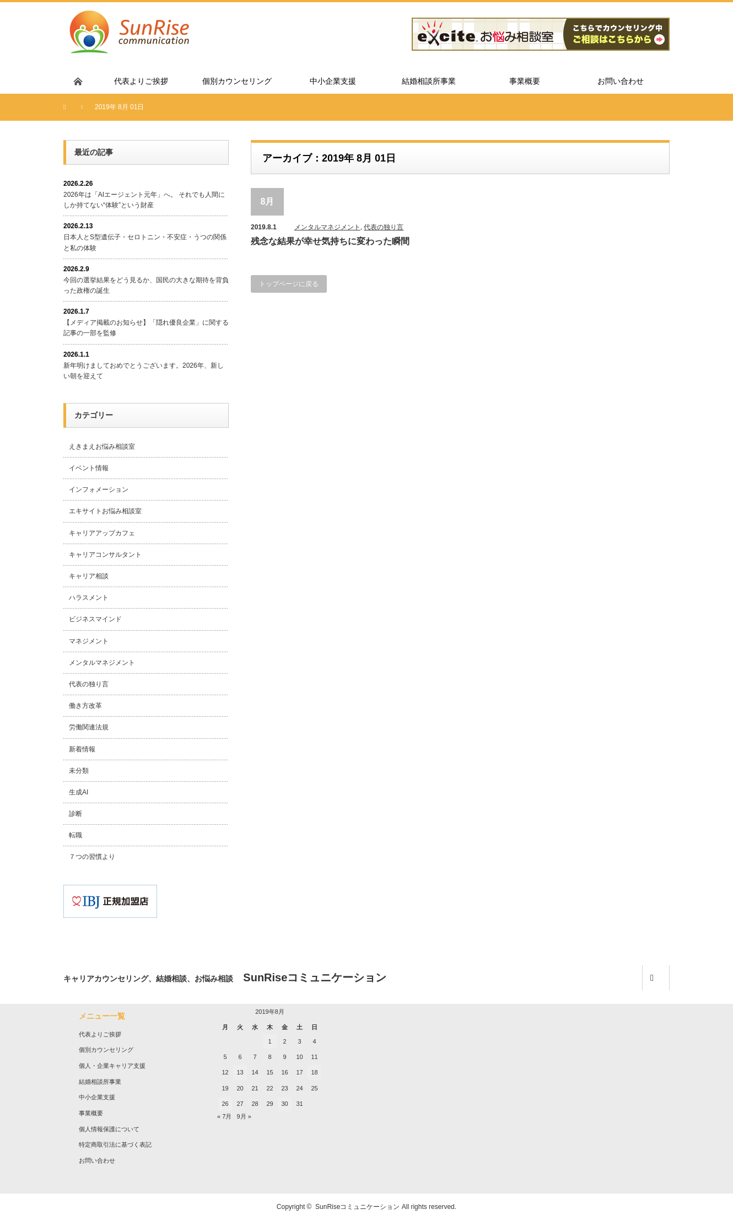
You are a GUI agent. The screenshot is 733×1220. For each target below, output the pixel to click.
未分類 (79, 771)
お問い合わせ (97, 1160)
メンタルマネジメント (327, 227)
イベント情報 (89, 468)
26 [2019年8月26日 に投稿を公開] (225, 1103)
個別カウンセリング (106, 1049)
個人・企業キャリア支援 (112, 1065)
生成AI (78, 792)
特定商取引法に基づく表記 (115, 1144)
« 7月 (224, 1116)
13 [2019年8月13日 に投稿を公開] (239, 1072)
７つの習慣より (92, 857)
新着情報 (82, 749)
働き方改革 (85, 706)
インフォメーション (98, 489)
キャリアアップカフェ (102, 533)
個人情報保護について (109, 1129)
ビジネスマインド (95, 619)
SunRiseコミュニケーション (357, 1207)
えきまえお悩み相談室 (102, 446)
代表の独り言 (383, 227)
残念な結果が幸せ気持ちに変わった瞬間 (330, 241)
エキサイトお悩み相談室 (105, 511)
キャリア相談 (89, 576)
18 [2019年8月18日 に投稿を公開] (314, 1072)
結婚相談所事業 (100, 1081)
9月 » (243, 1116)
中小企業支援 (97, 1097)
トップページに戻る (289, 284)
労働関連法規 (89, 727)
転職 (75, 835)
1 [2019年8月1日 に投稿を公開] (269, 1041)
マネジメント (89, 641)
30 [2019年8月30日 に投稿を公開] (284, 1103)
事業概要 (91, 1113)
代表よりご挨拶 (100, 1034)
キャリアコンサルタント (105, 554)
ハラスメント (89, 597)
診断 (75, 814)
